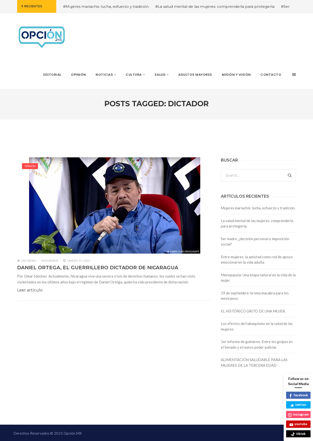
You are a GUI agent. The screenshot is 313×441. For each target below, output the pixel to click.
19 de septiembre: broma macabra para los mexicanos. (255, 296)
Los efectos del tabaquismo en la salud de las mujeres (257, 326)
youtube (298, 424)
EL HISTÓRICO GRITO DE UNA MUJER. (253, 311)
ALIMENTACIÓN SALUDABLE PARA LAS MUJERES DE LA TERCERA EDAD (254, 362)
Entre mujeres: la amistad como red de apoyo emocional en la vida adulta (257, 260)
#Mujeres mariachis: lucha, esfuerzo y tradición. (106, 6)
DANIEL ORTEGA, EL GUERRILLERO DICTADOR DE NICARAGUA (97, 267)
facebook (298, 395)
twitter (298, 405)
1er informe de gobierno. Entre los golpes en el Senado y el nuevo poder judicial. (257, 344)
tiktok (298, 434)
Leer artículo (30, 290)
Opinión (30, 166)
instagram (298, 414)
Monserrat (50, 260)
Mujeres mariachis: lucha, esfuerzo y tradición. (258, 208)
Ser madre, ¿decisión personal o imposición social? (255, 242)
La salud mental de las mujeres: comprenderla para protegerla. (257, 223)
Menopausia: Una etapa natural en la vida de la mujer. (258, 278)
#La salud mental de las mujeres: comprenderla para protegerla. (215, 6)
